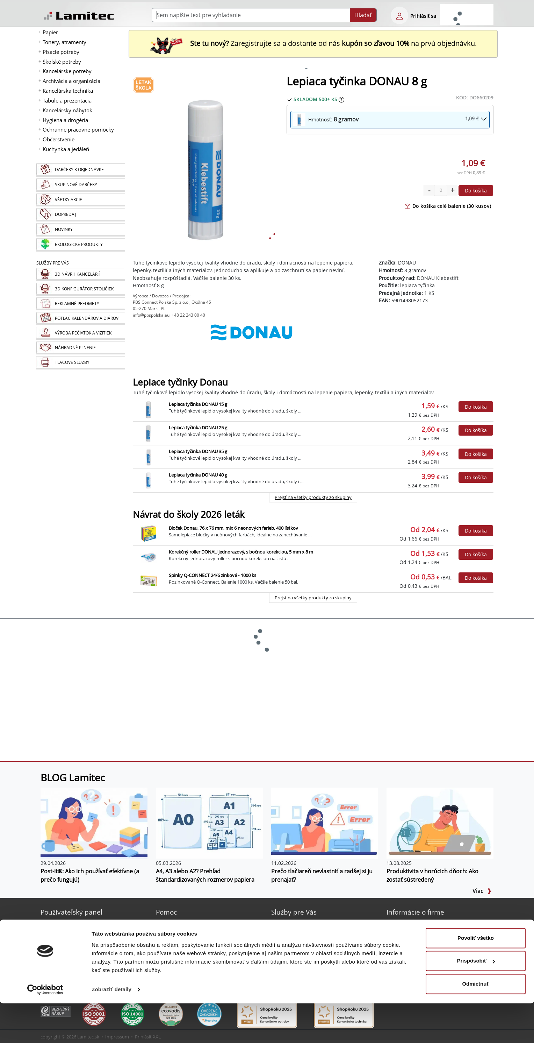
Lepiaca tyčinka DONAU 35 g (198, 451)
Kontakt (404, 932)
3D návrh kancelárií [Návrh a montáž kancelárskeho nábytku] (303, 923)
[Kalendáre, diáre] (80, 318)
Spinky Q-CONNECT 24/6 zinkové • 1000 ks (212, 575)
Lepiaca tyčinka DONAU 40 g (198, 475)
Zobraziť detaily (111, 1029)
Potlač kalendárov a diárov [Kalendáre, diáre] (311, 940)
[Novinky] (80, 230)
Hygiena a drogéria (65, 120)
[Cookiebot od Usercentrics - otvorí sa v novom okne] (45, 1029)
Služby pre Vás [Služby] (52, 263)
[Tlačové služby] (80, 363)
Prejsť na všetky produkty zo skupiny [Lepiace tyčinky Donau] (313, 497)
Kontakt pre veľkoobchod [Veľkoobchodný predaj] (425, 940)
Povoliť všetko (475, 978)
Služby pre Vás (294, 912)
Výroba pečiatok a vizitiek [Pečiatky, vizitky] (309, 948)
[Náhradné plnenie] (80, 348)
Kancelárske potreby (67, 71)
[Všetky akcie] (80, 200)
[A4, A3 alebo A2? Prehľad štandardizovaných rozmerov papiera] (209, 822)
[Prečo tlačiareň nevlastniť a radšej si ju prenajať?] (324, 822)
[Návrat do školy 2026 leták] (143, 85)
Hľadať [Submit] (363, 15)
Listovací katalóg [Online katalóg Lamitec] (184, 948)
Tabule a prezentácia (67, 100)
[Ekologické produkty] (80, 245)
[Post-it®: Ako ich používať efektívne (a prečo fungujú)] (94, 822)
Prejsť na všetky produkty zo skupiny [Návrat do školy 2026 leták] (313, 597)
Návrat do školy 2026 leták (189, 514)
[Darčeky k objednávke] (80, 170)
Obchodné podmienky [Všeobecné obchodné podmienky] (421, 948)
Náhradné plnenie (301, 957)
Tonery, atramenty (64, 41)
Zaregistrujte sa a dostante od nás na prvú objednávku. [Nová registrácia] (313, 43)
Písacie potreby (61, 51)
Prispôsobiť (476, 1000)
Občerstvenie (58, 139)
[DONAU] (251, 339)
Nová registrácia (69, 923)
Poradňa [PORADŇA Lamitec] (175, 940)
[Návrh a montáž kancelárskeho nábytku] (80, 274)
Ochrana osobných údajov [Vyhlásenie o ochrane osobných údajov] (426, 957)
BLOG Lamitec (73, 777)
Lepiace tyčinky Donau (180, 382)
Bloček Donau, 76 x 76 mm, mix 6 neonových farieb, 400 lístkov (233, 528)
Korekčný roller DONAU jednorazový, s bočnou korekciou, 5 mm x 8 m (241, 552)
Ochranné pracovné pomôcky (78, 129)
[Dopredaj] (80, 215)
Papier (50, 32)
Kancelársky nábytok (67, 110)
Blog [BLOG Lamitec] (170, 932)
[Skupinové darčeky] (80, 185)
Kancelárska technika (68, 90)
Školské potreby (62, 61)
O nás (402, 923)
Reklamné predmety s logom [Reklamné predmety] (313, 932)
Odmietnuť (475, 1024)
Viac (481, 891)
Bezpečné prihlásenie (75, 932)
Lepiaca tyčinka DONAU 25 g (198, 427)
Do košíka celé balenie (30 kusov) (448, 206)
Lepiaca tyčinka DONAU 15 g (198, 404)
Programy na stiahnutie (192, 957)
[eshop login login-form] (399, 15)
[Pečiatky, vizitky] (80, 333)
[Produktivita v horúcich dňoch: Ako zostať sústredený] (440, 822)
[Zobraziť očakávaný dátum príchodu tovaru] (341, 99)
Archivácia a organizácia (71, 80)
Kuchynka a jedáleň (66, 149)
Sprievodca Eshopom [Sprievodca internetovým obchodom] (189, 923)
